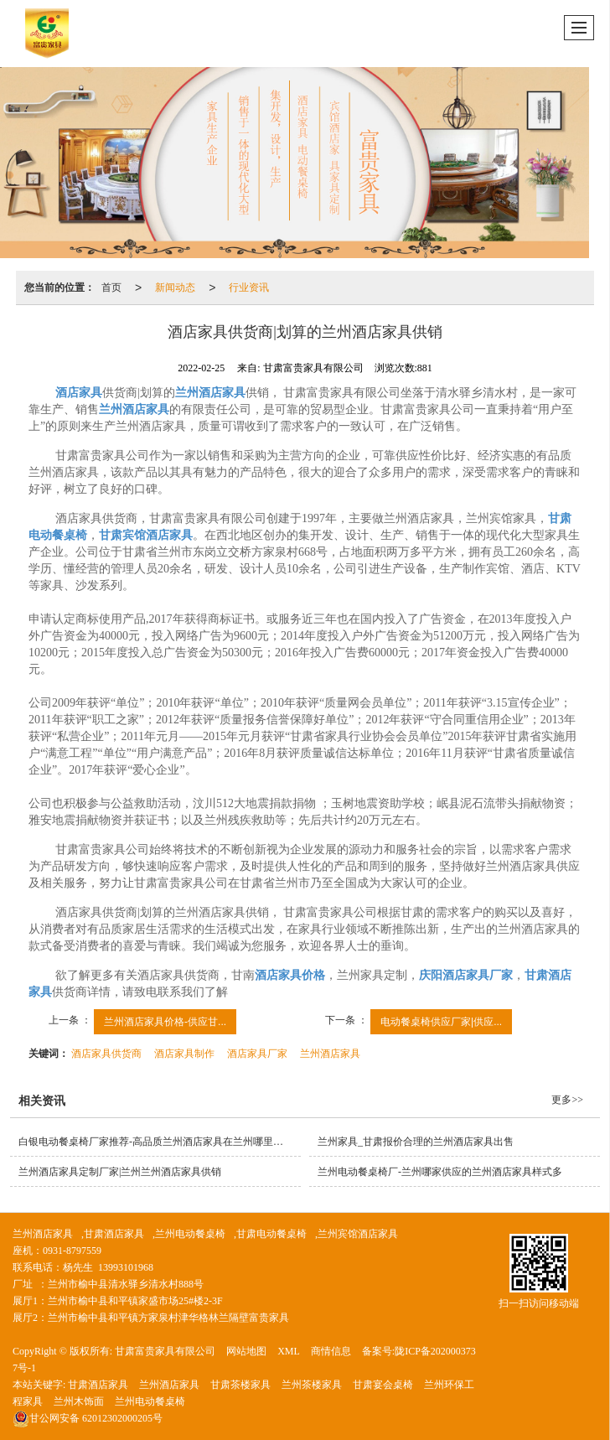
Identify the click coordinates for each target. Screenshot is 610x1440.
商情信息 (331, 1351)
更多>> (567, 1100)
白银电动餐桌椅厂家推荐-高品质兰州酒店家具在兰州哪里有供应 (159, 1141)
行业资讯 (249, 287)
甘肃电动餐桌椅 (271, 1234)
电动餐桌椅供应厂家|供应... (441, 1022)
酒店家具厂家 (257, 1053)
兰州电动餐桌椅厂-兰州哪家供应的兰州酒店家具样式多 (440, 1172)
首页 (111, 287)
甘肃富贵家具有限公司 (165, 1351)
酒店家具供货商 (106, 1053)
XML (288, 1351)
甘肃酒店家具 (114, 1234)
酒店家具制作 (184, 1053)
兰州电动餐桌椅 (190, 1234)
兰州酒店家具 (330, 1053)
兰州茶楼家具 (312, 1385)
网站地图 (246, 1351)
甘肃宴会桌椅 (383, 1385)
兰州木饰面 (79, 1401)
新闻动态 (175, 287)
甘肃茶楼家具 (240, 1385)
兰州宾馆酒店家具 (358, 1234)
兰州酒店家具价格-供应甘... (165, 1022)
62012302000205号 (88, 1418)
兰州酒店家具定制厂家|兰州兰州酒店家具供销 (119, 1172)
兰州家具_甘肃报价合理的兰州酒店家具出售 (416, 1141)
